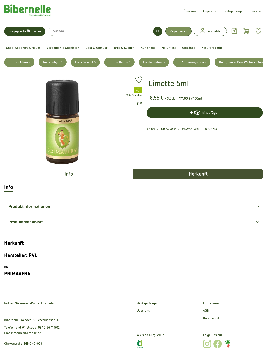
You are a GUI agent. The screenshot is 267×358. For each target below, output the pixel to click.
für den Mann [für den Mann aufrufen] (19, 62)
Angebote (209, 11)
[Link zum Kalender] (234, 31)
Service (256, 11)
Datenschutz (212, 318)
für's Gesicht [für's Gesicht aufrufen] (85, 62)
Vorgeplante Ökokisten (25, 31)
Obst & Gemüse (97, 48)
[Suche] (105, 31)
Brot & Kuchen (124, 48)
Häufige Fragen (233, 11)
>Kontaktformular (42, 303)
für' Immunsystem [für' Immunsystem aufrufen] (192, 62)
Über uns (189, 11)
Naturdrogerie (212, 48)
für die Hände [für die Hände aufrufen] (119, 62)
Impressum (211, 303)
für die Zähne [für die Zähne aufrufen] (154, 62)
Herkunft (198, 174)
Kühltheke (148, 48)
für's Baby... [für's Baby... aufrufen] (52, 62)
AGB (206, 311)
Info (69, 174)
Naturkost (169, 48)
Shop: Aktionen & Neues (23, 48)
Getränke (188, 48)
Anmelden (210, 31)
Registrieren (178, 31)
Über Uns (143, 311)
